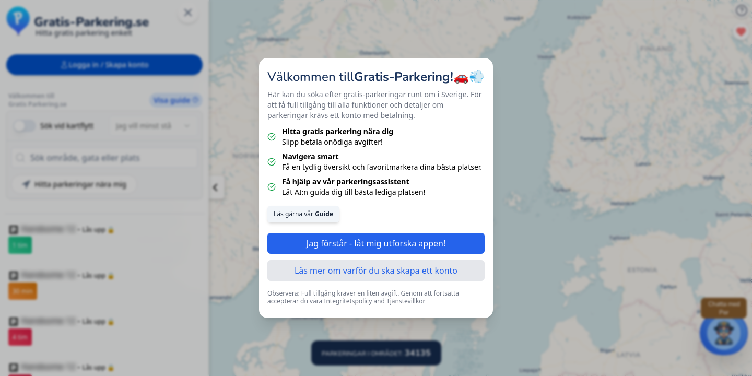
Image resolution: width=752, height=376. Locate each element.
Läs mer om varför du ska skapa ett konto (376, 270)
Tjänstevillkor (406, 301)
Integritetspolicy (348, 301)
